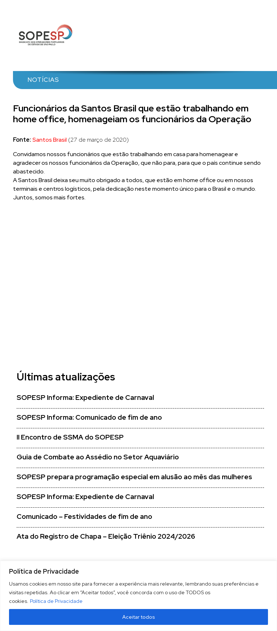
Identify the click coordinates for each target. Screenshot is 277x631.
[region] (138, 596)
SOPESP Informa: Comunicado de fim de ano (89, 417)
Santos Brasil (49, 140)
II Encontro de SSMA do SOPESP (70, 437)
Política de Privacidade (56, 601)
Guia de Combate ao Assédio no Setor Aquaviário (98, 457)
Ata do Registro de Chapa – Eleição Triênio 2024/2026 (106, 536)
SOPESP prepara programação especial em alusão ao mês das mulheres (134, 476)
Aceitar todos (138, 617)
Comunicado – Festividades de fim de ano (84, 516)
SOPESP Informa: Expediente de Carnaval (85, 397)
